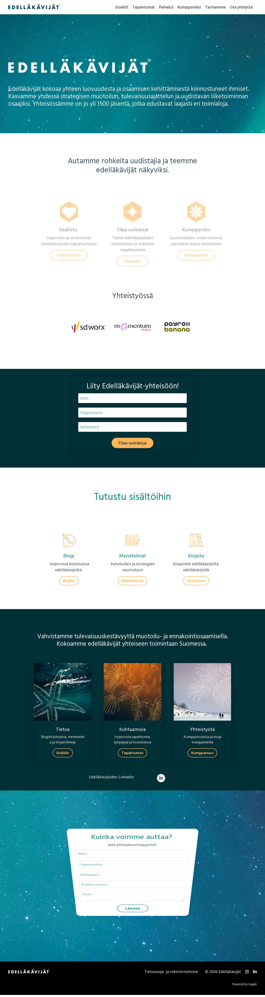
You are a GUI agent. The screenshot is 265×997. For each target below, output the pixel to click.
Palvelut (166, 7)
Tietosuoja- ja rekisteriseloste (171, 973)
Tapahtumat (143, 7)
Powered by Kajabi (244, 986)
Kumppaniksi (189, 7)
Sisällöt (121, 7)
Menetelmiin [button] (133, 582)
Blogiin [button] (69, 582)
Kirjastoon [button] (196, 582)
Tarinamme (215, 7)
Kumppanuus (202, 754)
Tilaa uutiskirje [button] (132, 443)
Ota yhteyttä (241, 7)
